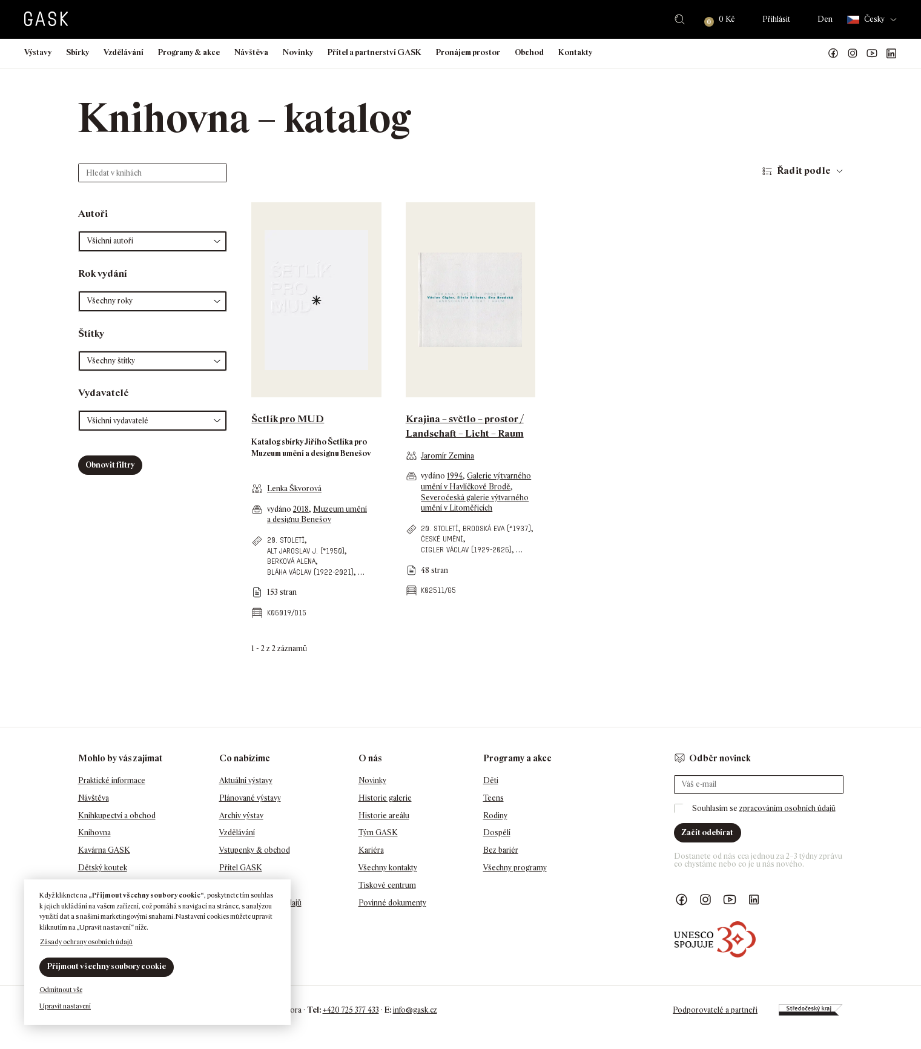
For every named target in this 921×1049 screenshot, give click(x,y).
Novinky (298, 52)
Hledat (679, 19)
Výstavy (37, 52)
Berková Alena (291, 561)
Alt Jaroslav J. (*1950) (306, 551)
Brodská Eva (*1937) (497, 528)
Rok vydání (102, 273)
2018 (301, 509)
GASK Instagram (852, 53)
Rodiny (495, 815)
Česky (866, 19)
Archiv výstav (241, 815)
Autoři (93, 213)
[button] (153, 241)
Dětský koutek (102, 867)
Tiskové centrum (387, 885)
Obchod (529, 52)
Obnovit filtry (109, 464)
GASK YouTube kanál (872, 53)
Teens (493, 797)
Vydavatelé (103, 393)
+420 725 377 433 (351, 1009)
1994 (455, 475)
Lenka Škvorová (294, 488)
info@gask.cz (415, 1009)
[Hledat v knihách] (153, 173)
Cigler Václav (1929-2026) (466, 550)
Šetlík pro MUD (287, 419)
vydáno (280, 509)
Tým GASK (378, 832)
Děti (490, 780)
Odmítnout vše (60, 989)
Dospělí (496, 832)
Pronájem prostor (468, 52)
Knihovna (94, 832)
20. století (286, 540)
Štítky (91, 333)
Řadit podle (804, 170)
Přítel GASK (240, 867)
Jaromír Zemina (447, 455)
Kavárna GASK (104, 850)
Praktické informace (111, 780)
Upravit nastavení (65, 1006)
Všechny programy (515, 867)
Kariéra (371, 850)
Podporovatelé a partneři (715, 1009)
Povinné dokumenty (392, 902)
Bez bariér (500, 850)
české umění (442, 539)
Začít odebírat (707, 832)
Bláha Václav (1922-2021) (310, 572)
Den (825, 19)
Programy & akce (189, 52)
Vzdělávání (124, 52)
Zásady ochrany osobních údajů (86, 942)
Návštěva (251, 52)
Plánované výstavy (250, 797)
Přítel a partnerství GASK (374, 52)
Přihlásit (776, 19)
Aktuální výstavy (245, 780)
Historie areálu (383, 815)
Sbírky (77, 52)
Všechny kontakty (387, 867)
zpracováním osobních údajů (787, 808)
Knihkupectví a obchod (117, 815)
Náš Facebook (833, 53)
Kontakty (575, 52)
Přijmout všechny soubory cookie (106, 966)
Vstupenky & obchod (254, 850)
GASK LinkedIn (891, 53)
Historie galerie (385, 797)
